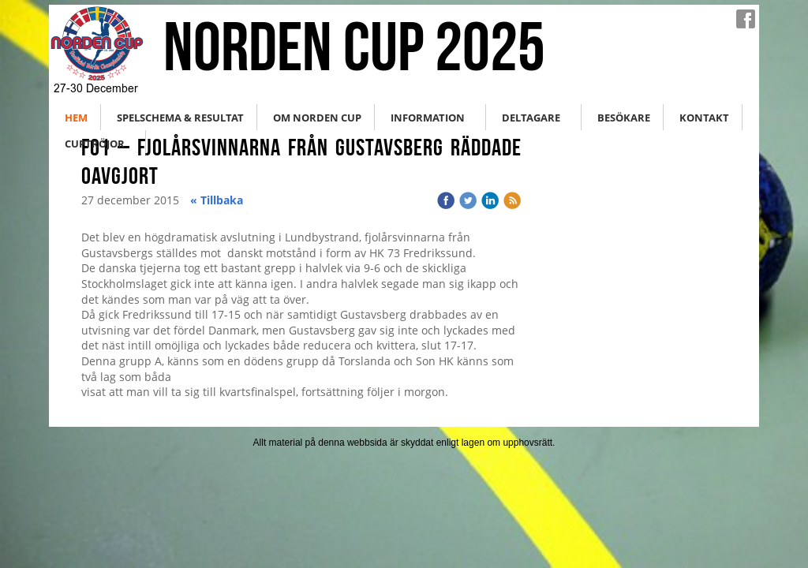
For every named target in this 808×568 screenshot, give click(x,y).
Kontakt (704, 117)
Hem (76, 117)
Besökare (623, 117)
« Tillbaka (216, 199)
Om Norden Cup (317, 117)
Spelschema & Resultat (180, 117)
